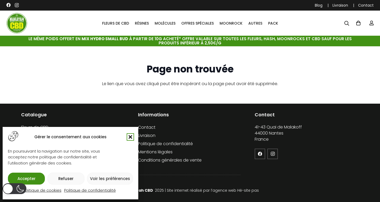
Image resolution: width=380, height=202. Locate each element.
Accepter (26, 178)
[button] (130, 137)
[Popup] (346, 23)
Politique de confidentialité (90, 190)
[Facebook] (8, 5)
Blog (318, 5)
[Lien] (371, 23)
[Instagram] (17, 5)
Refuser (66, 178)
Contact (366, 5)
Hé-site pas (248, 190)
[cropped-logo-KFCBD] (16, 23)
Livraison (340, 5)
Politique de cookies (42, 190)
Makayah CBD (139, 190)
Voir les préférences (110, 178)
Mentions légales (155, 152)
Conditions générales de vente (170, 160)
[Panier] (358, 23)
